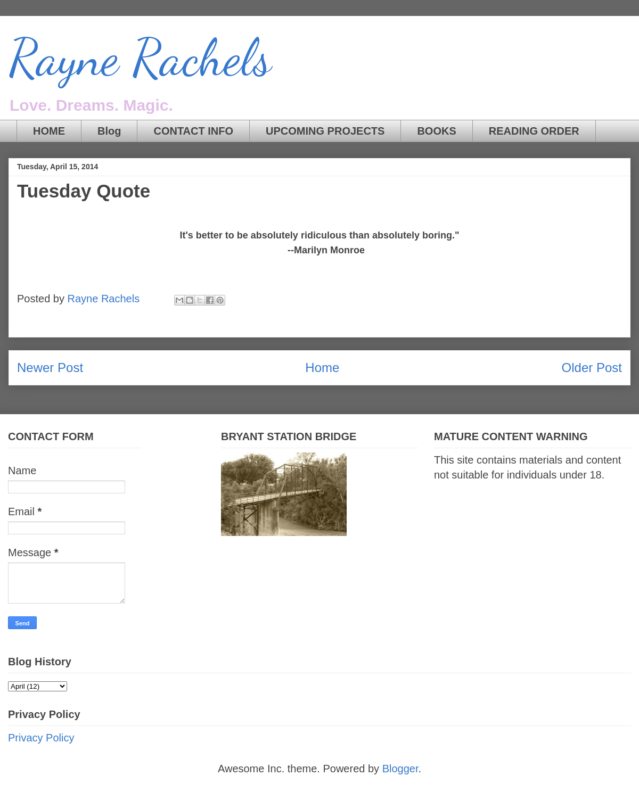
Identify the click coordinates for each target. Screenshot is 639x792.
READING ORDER (534, 131)
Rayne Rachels (140, 58)
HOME (49, 131)
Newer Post (50, 367)
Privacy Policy (41, 738)
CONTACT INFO (193, 131)
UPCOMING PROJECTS (325, 131)
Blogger (400, 768)
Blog (109, 131)
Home (322, 367)
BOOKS (436, 131)
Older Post (592, 367)
